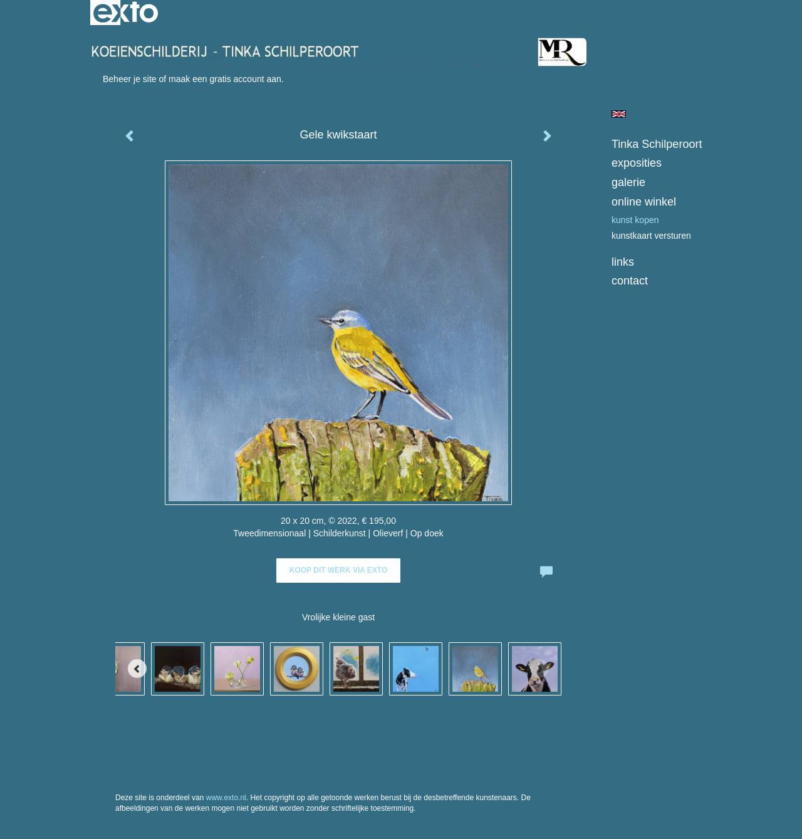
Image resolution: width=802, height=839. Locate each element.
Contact (630, 280)
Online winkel (644, 201)
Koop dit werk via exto (338, 570)
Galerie (628, 182)
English (619, 114)
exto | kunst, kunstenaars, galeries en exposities (125, 12)
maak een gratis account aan (225, 79)
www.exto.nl (226, 797)
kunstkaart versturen (651, 236)
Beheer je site (130, 79)
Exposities (637, 163)
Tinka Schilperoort (657, 144)
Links (623, 262)
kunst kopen (635, 220)
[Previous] (137, 668)
